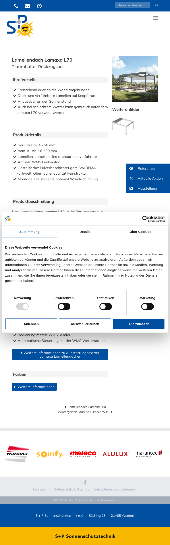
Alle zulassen (138, 324)
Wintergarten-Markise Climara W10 (83, 412)
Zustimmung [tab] (29, 231)
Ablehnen (31, 324)
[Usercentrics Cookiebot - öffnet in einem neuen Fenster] (145, 218)
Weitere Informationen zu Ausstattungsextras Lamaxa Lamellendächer (61, 354)
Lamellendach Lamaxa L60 (87, 407)
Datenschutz (63, 489)
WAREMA (17, 445)
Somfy (50, 445)
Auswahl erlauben (85, 324)
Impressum (41, 489)
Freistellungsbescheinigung (114, 489)
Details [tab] (85, 231)
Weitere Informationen (35, 387)
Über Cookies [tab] (140, 231)
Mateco (83, 445)
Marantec (149, 445)
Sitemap (83, 489)
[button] (148, 168)
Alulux (116, 445)
